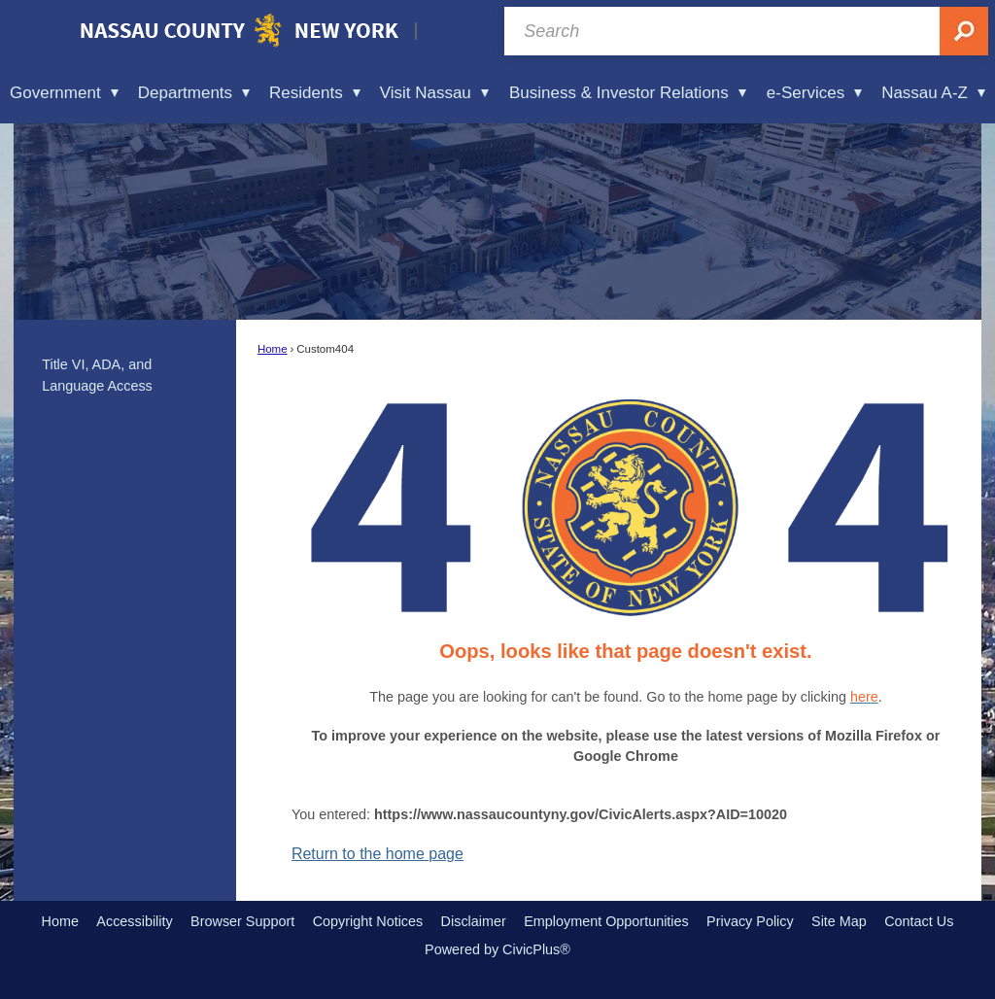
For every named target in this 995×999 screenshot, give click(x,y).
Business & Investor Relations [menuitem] (627, 93)
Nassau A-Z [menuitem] (933, 93)
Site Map (839, 921)
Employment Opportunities (606, 921)
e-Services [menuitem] (814, 93)
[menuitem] (125, 376)
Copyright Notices (368, 921)
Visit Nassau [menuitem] (434, 93)
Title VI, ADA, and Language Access (97, 375)
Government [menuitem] (64, 93)
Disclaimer (473, 921)
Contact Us (918, 921)
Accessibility (134, 921)
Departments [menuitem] (194, 93)
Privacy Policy (750, 921)
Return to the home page (377, 853)
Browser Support (242, 921)
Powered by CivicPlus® (497, 949)
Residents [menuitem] (314, 93)
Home (272, 349)
